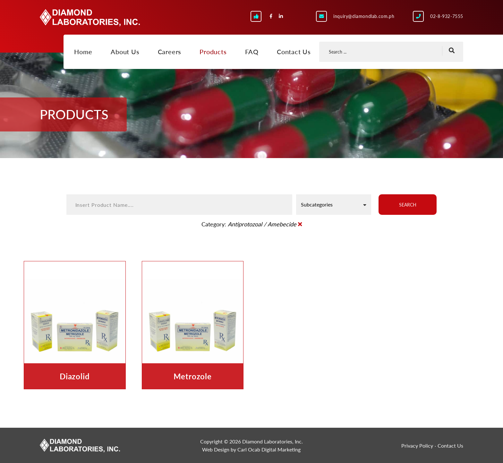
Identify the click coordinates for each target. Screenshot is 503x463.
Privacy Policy (417, 445)
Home (83, 51)
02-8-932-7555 (446, 16)
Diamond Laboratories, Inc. (90, 17)
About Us (125, 51)
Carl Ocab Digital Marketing (269, 449)
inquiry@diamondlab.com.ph (363, 16)
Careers (170, 51)
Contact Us (294, 51)
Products (213, 51)
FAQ (252, 51)
